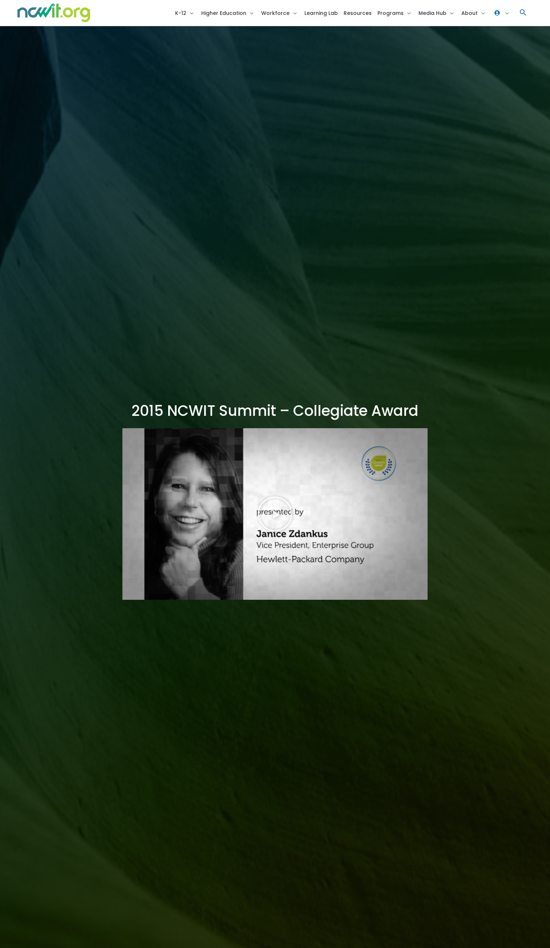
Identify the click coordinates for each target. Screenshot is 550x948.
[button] (523, 13)
